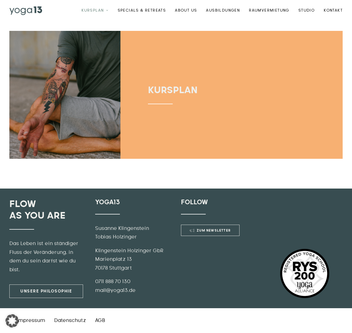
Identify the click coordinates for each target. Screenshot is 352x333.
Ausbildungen (223, 10)
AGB (100, 320)
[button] (12, 321)
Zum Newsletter (210, 230)
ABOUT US (186, 10)
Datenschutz (70, 320)
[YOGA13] (25, 10)
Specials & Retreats (142, 10)
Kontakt (333, 10)
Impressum (31, 320)
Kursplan (94, 10)
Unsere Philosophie (46, 291)
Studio (306, 10)
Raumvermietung (269, 10)
